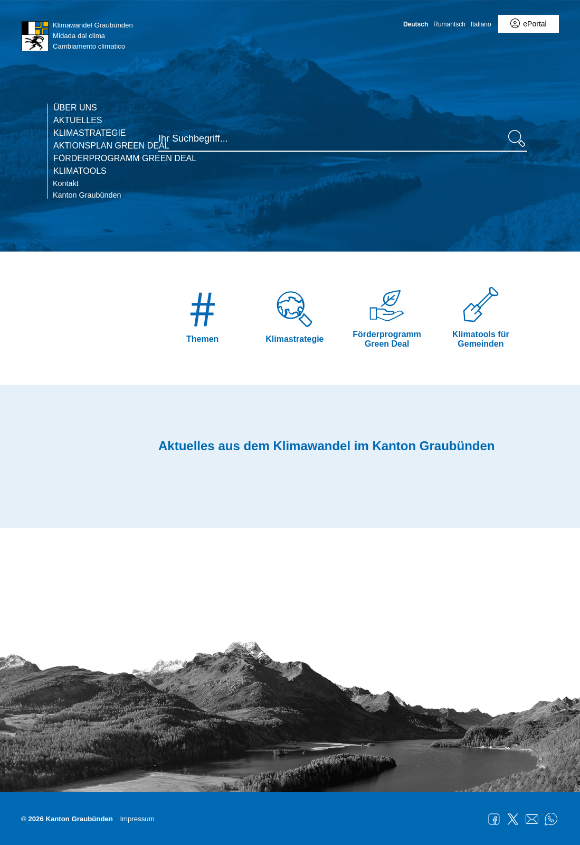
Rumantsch (449, 24)
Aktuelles (77, 120)
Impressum (137, 819)
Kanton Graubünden (87, 195)
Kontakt (66, 183)
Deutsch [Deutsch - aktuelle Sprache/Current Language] (415, 24)
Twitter (513, 819)
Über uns (75, 108)
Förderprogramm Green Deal (124, 158)
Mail (532, 819)
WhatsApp (551, 819)
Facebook (494, 819)
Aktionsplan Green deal (111, 146)
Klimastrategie (89, 133)
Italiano (481, 24)
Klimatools (80, 171)
